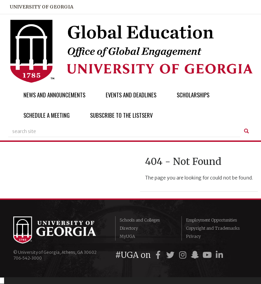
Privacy (193, 236)
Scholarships (193, 95)
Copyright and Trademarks (213, 228)
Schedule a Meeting (46, 115)
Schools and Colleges (140, 220)
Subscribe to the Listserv (121, 115)
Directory (129, 228)
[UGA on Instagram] (183, 255)
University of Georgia (59, 230)
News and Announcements (54, 95)
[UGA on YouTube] (208, 255)
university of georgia (41, 7)
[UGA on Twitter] (171, 255)
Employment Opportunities (211, 220)
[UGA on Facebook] (159, 255)
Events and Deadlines (131, 95)
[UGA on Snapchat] (196, 255)
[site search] (124, 131)
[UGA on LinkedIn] (219, 255)
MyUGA (127, 236)
